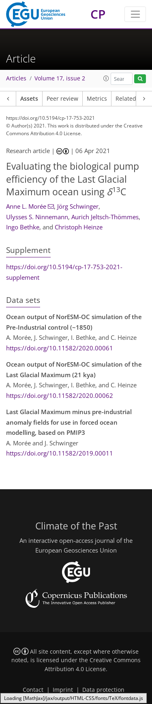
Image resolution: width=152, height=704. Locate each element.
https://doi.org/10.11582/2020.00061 (59, 348)
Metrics (97, 98)
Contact (33, 689)
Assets (29, 98)
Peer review (62, 98)
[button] (106, 78)
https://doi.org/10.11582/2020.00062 (59, 395)
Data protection (103, 689)
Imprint (63, 689)
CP (97, 14)
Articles (16, 78)
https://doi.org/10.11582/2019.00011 (59, 453)
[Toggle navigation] (135, 14)
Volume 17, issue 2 (59, 78)
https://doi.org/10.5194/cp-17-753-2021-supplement (64, 272)
